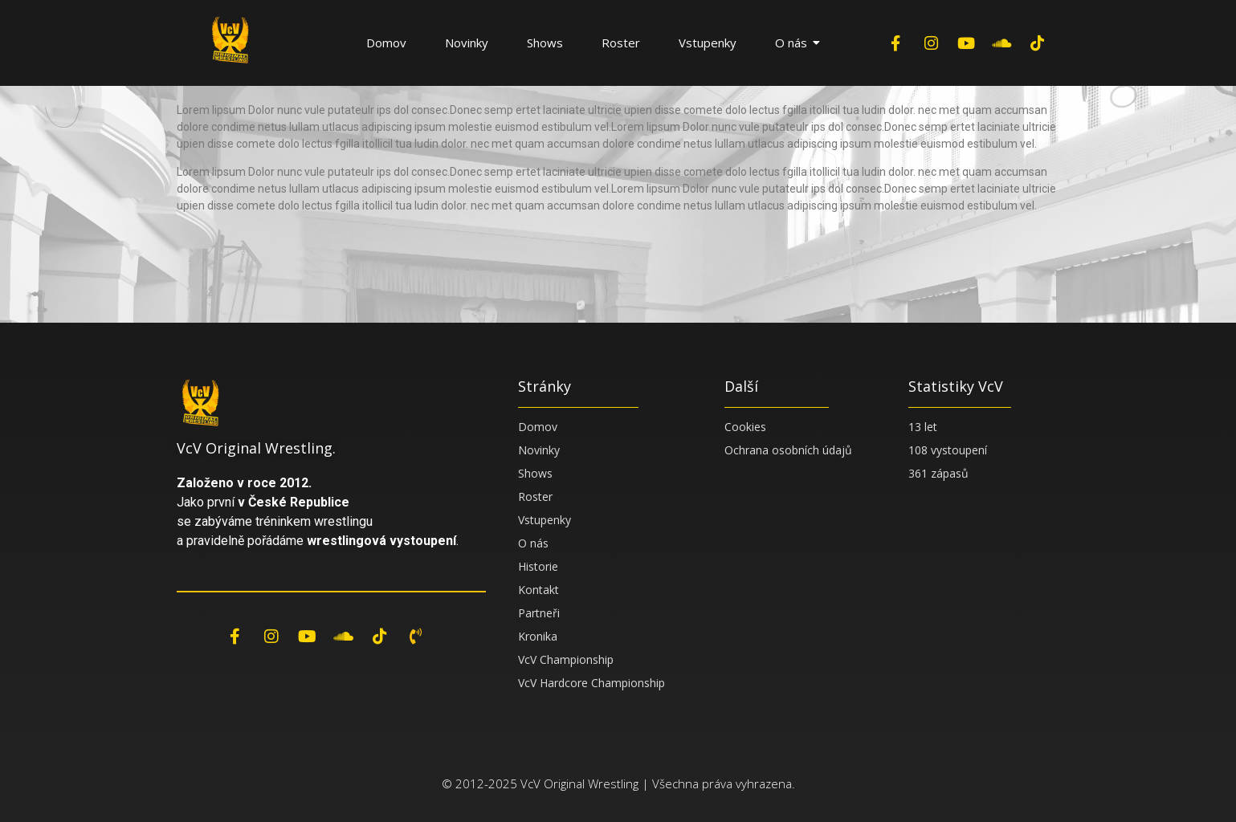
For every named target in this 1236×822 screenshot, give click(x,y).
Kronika (537, 636)
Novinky (466, 43)
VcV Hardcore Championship (591, 682)
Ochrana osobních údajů (788, 450)
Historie (538, 566)
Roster (621, 43)
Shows (545, 43)
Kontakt (538, 589)
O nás (797, 43)
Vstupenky (707, 43)
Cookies (745, 426)
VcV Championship (566, 659)
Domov (386, 43)
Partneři (539, 613)
